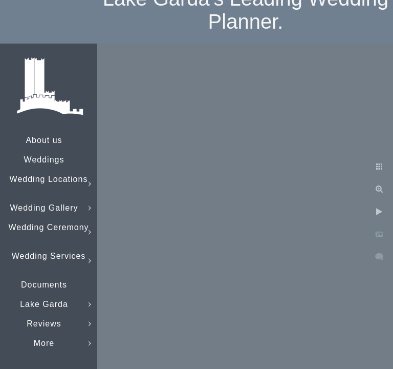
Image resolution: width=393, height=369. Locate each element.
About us (44, 140)
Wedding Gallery (44, 207)
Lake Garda (44, 304)
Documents (44, 284)
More (44, 343)
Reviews (44, 323)
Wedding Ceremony (48, 227)
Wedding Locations (49, 179)
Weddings (44, 159)
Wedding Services (49, 256)
